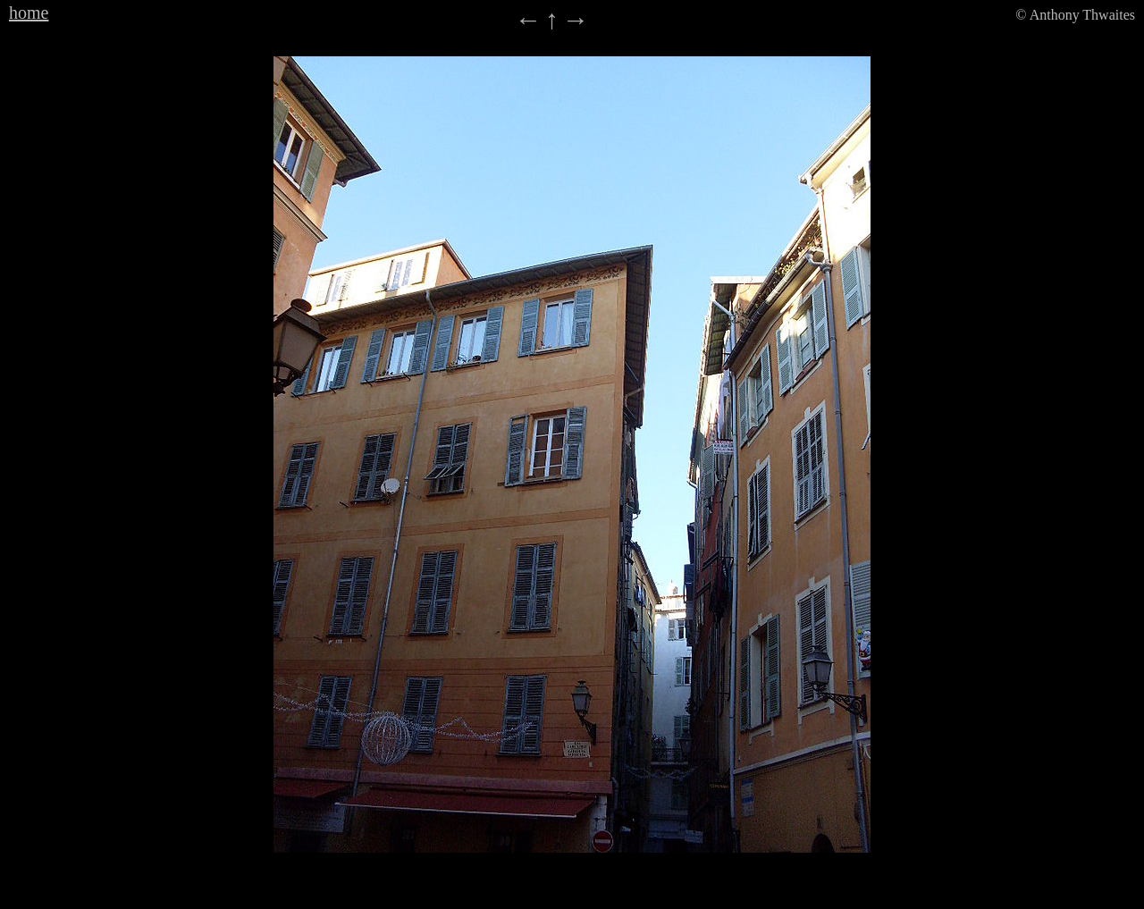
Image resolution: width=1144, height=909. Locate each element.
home (28, 12)
